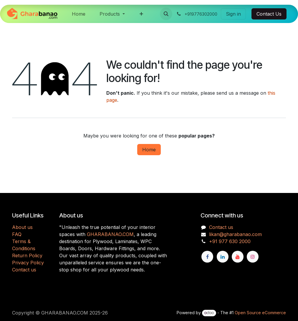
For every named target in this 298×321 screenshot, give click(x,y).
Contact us (24, 270)
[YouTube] (238, 257)
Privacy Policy (28, 263)
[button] (166, 14)
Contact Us (269, 14)
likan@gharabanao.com (235, 234)
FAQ (16, 234)
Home (149, 150)
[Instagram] (253, 257)
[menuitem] (78, 14)
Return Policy (27, 255)
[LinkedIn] (223, 257)
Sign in (233, 14)
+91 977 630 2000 (230, 241)
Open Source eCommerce (260, 312)
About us (22, 227)
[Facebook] (207, 257)
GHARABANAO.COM (110, 234)
